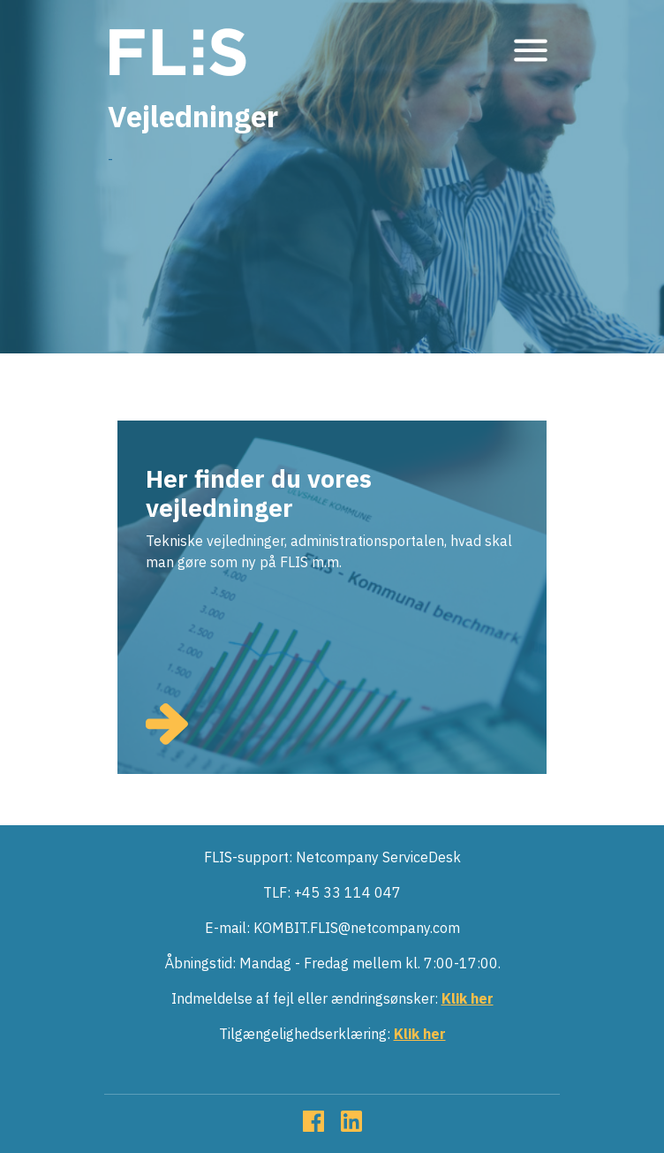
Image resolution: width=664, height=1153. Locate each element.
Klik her (467, 998)
